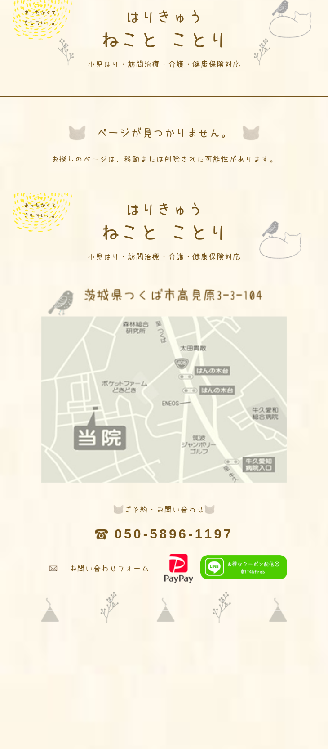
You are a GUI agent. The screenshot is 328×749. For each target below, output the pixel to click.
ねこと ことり (164, 38)
